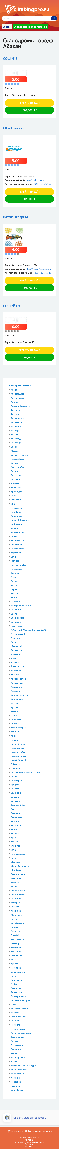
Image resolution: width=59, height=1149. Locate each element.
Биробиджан (17, 923)
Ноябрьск (16, 1081)
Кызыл (14, 711)
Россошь (15, 906)
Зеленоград (17, 650)
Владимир (16, 621)
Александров (17, 393)
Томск (14, 829)
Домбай (15, 935)
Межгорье (16, 878)
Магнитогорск (18, 727)
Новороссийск (18, 752)
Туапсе (14, 963)
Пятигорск (16, 780)
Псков (14, 776)
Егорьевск (16, 988)
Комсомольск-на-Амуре (23, 1065)
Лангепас (16, 715)
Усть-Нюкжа (17, 1090)
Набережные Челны (21, 605)
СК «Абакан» (13, 128)
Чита (13, 858)
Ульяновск (16, 499)
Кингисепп (16, 980)
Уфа (13, 503)
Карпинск (16, 670)
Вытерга (15, 902)
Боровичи (16, 609)
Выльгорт (16, 943)
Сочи (13, 556)
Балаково (16, 426)
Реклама (29, 1140)
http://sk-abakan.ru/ (35, 180)
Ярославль (16, 516)
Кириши (15, 674)
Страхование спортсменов (30, 27)
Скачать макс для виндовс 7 (29, 1117)
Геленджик (16, 955)
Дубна (14, 984)
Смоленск (16, 1049)
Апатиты (15, 410)
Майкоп (15, 731)
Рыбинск (15, 1085)
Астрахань (16, 422)
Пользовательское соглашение (29, 1142)
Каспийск (16, 910)
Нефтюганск (17, 1073)
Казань (14, 463)
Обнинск (15, 764)
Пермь (14, 495)
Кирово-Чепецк (19, 678)
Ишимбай (16, 662)
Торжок (15, 833)
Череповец (16, 569)
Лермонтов (16, 719)
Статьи (7, 27)
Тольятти (16, 825)
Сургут (14, 809)
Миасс (14, 735)
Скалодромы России (19, 385)
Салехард (16, 792)
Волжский (16, 898)
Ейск (13, 959)
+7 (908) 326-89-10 (41, 272)
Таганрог (15, 821)
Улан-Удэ (15, 845)
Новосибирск (17, 459)
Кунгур (14, 703)
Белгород (16, 438)
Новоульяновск (18, 756)
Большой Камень (19, 1008)
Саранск (15, 1020)
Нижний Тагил (18, 744)
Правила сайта (30, 1146)
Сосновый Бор (18, 805)
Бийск (14, 446)
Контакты (29, 1144)
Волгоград (16, 475)
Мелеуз (15, 882)
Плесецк (15, 601)
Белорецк (16, 442)
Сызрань (15, 813)
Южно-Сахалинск (20, 866)
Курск (14, 585)
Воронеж (15, 479)
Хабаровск (16, 524)
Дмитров (15, 638)
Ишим (14, 1061)
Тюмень (15, 841)
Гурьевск (15, 931)
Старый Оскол (18, 894)
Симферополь (18, 971)
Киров (14, 597)
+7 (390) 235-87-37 (41, 183)
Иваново (15, 654)
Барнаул (15, 430)
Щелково (15, 862)
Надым (14, 739)
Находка (15, 1012)
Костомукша (17, 939)
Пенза (14, 536)
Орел (13, 1004)
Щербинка (16, 870)
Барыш (14, 434)
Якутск (14, 593)
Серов (14, 589)
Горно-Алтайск (18, 1016)
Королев (15, 691)
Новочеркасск (18, 1028)
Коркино (15, 1077)
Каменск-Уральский (21, 1033)
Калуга (14, 528)
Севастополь (17, 1037)
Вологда (15, 573)
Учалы (14, 886)
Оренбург (16, 768)
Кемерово (16, 487)
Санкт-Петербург (20, 454)
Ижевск (15, 658)
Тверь (14, 1053)
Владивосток (17, 540)
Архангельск (17, 418)
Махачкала (16, 914)
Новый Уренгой (18, 760)
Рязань (14, 581)
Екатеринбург (18, 467)
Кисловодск (17, 682)
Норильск (16, 967)
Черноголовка (18, 853)
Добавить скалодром (28, 1137)
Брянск (14, 471)
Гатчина (15, 560)
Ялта (13, 975)
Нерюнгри (16, 1024)
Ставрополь (17, 544)
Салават (15, 788)
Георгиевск (16, 626)
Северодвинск (18, 874)
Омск (13, 577)
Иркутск (15, 483)
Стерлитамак (18, 890)
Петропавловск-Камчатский (25, 772)
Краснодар (16, 491)
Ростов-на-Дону (19, 564)
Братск (14, 613)
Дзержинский (18, 634)
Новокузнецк (17, 748)
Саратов (15, 801)
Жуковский (16, 646)
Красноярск (17, 699)
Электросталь (18, 996)
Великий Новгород (20, 1000)
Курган (14, 707)
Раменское (16, 992)
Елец (13, 642)
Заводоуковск (18, 1057)
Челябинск (16, 512)
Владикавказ (17, 617)
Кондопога (16, 686)
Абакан (14, 389)
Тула (13, 837)
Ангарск (15, 402)
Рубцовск (15, 784)
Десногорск (17, 1045)
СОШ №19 (11, 305)
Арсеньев (15, 414)
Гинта (14, 918)
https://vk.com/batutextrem (38, 269)
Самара (15, 796)
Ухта (13, 849)
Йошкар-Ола (17, 666)
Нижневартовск (19, 1069)
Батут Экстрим (15, 216)
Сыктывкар (16, 817)
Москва (15, 450)
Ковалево (16, 947)
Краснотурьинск (19, 695)
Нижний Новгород (20, 520)
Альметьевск (17, 397)
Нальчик (15, 927)
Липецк (15, 723)
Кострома (16, 951)
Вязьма (14, 1041)
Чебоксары (16, 507)
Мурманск (16, 552)
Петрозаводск (18, 548)
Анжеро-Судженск (20, 406)
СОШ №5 (10, 58)
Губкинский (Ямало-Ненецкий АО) (28, 630)
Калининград (18, 532)
